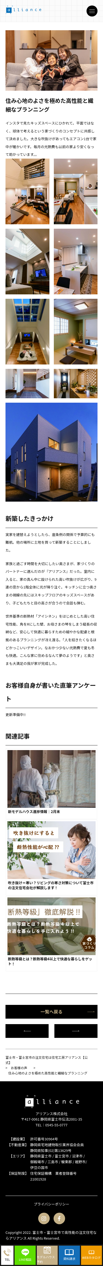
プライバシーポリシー (51, 1204)
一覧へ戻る (67, 1011)
